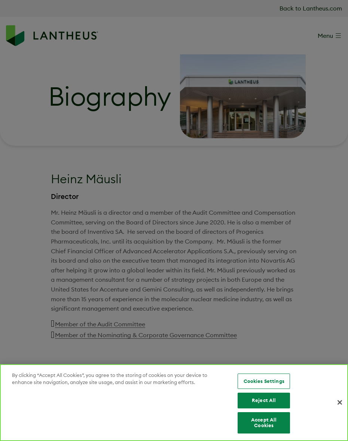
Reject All (264, 400)
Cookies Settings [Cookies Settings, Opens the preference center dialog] (264, 381)
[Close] (340, 402)
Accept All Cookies (264, 423)
